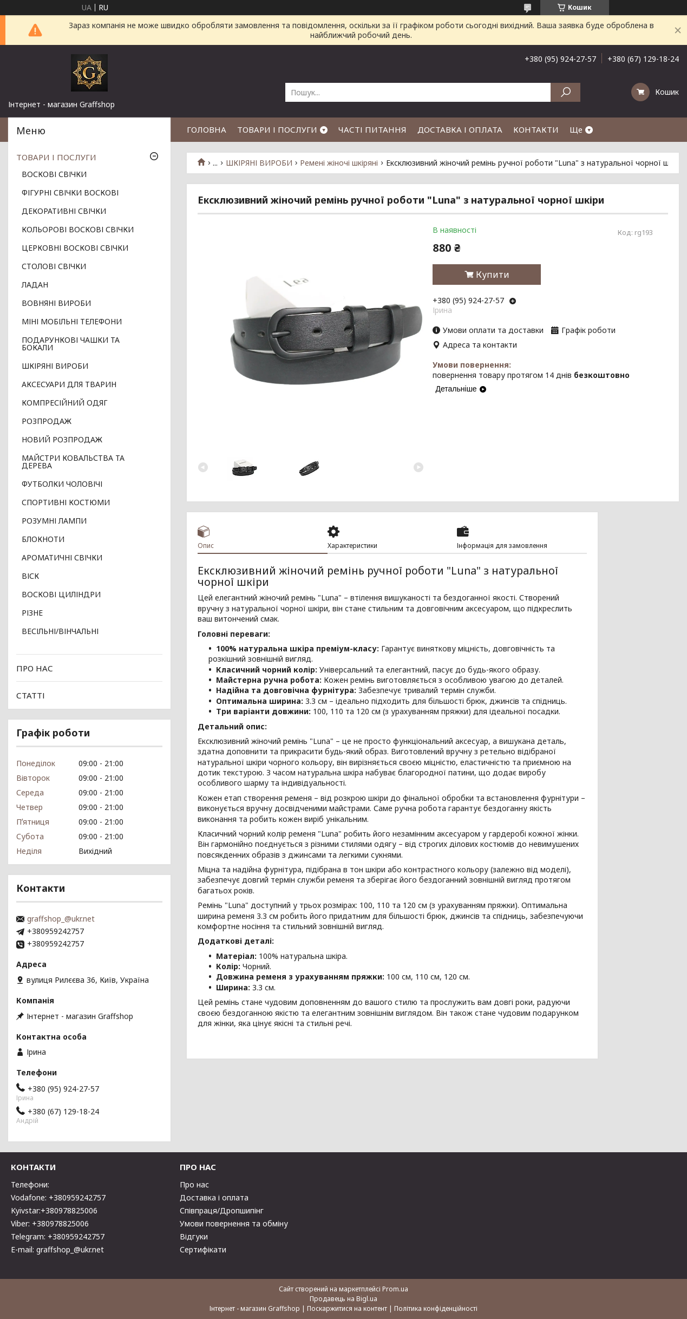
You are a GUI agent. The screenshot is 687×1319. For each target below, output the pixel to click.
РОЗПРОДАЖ (46, 421)
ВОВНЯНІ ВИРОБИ (56, 303)
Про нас (194, 1184)
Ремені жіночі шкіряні (339, 163)
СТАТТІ (30, 695)
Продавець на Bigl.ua (343, 1298)
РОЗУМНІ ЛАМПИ (54, 521)
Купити (492, 274)
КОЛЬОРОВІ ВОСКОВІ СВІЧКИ (78, 230)
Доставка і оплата (214, 1197)
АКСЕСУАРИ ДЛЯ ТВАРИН (69, 385)
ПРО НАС (34, 668)
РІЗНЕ (32, 613)
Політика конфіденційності (435, 1308)
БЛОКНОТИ (43, 540)
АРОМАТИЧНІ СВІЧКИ (62, 558)
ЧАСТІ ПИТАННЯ (372, 129)
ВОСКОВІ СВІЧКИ (54, 175)
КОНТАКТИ (536, 129)
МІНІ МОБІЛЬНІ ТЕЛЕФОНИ (72, 322)
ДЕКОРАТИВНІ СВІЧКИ (64, 211)
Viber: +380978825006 (50, 1223)
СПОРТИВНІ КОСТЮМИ (66, 503)
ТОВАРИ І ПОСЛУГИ (277, 129)
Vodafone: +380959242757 (58, 1197)
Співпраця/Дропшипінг (222, 1210)
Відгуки (194, 1236)
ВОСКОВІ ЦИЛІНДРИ (61, 595)
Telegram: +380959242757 (57, 1236)
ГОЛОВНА (206, 129)
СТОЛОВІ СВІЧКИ (54, 267)
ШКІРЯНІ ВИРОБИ (259, 163)
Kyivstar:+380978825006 (54, 1210)
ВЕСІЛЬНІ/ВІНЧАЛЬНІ (60, 632)
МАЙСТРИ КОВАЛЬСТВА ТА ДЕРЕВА (73, 462)
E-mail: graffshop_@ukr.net (57, 1249)
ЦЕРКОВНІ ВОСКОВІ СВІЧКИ (75, 248)
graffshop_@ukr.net (61, 919)
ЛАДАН (35, 285)
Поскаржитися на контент (347, 1308)
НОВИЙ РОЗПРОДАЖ (62, 440)
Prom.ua (395, 1289)
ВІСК (30, 576)
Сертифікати (203, 1249)
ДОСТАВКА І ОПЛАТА (459, 129)
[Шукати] (565, 92)
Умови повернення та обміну (234, 1223)
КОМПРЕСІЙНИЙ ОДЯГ (65, 403)
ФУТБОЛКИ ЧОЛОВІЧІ (62, 484)
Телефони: (30, 1184)
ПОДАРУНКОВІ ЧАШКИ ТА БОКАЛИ (71, 344)
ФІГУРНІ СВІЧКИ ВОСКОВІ (70, 193)
